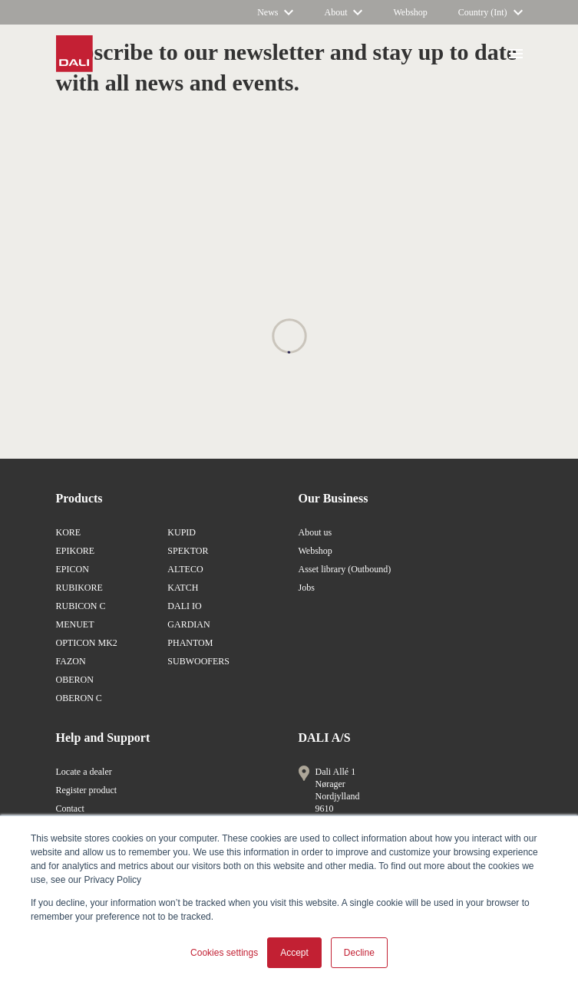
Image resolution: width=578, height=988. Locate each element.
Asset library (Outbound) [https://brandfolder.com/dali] (345, 569)
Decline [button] (359, 952)
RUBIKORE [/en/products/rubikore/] (79, 587)
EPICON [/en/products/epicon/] (72, 569)
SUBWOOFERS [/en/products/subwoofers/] (198, 661)
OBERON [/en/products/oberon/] (75, 679)
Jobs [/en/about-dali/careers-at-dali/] (307, 587)
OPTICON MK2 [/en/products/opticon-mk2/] (86, 642)
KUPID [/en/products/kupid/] (181, 532)
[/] (275, 12)
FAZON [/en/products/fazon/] (71, 661)
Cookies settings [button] (224, 952)
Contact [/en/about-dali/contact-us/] (70, 808)
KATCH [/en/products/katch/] (182, 587)
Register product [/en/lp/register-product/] (86, 790)
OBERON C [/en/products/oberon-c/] (79, 698)
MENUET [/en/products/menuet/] (75, 624)
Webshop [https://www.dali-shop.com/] (315, 550)
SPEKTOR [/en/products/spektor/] (187, 550)
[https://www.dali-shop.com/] (410, 12)
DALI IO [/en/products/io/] (184, 606)
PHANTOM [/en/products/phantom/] (190, 642)
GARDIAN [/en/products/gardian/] (188, 624)
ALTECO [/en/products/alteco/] (185, 569)
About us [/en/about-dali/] (315, 532)
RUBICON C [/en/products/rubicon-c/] (81, 606)
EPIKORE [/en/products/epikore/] (75, 550)
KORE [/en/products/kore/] (68, 532)
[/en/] (490, 12)
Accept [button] (294, 952)
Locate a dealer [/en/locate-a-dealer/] (84, 771)
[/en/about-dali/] (343, 12)
